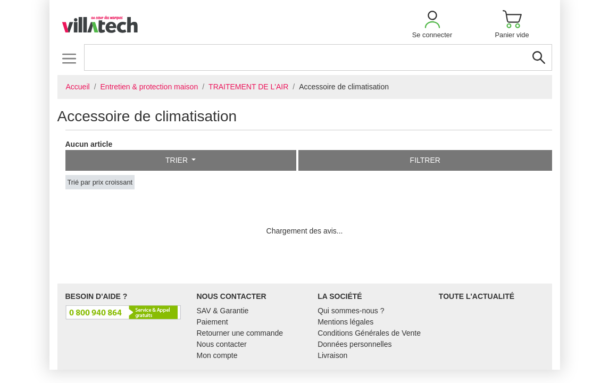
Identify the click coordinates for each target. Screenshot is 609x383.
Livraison (332, 355)
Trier (177, 160)
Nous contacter (222, 344)
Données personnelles (354, 344)
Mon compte (217, 355)
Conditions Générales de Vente (369, 333)
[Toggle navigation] (69, 58)
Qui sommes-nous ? (351, 310)
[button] (432, 24)
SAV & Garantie (223, 310)
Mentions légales (345, 322)
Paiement (212, 322)
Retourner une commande (240, 333)
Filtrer (425, 160)
